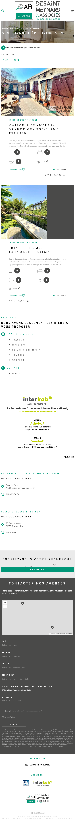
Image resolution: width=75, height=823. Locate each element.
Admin (47, 818)
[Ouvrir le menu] (72, 10)
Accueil (5, 28)
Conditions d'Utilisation (46, 746)
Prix (5, 60)
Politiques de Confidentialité (29, 746)
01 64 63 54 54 (12, 494)
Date (17, 60)
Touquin (18, 355)
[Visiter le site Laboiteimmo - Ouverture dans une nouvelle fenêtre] (37, 813)
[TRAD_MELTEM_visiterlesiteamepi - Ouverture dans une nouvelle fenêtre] (26, 783)
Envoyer (14, 724)
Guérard (18, 360)
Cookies (70, 818)
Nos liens (53, 818)
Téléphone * (8, 675)
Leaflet (52, 633)
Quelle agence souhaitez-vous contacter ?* (28, 686)
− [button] (5, 606)
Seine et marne (22, 28)
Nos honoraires (6, 818)
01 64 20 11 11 (12, 532)
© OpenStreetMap (60, 633)
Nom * (5, 641)
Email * (5, 664)
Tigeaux (18, 340)
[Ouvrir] (2, 10)
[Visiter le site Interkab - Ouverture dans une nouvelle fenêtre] (42, 783)
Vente (12, 28)
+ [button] (5, 602)
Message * (7, 698)
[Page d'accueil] (37, 10)
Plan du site (27, 818)
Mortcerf (19, 345)
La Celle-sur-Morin (26, 350)
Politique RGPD (62, 818)
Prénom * (6, 652)
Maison (17, 373)
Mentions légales (38, 818)
